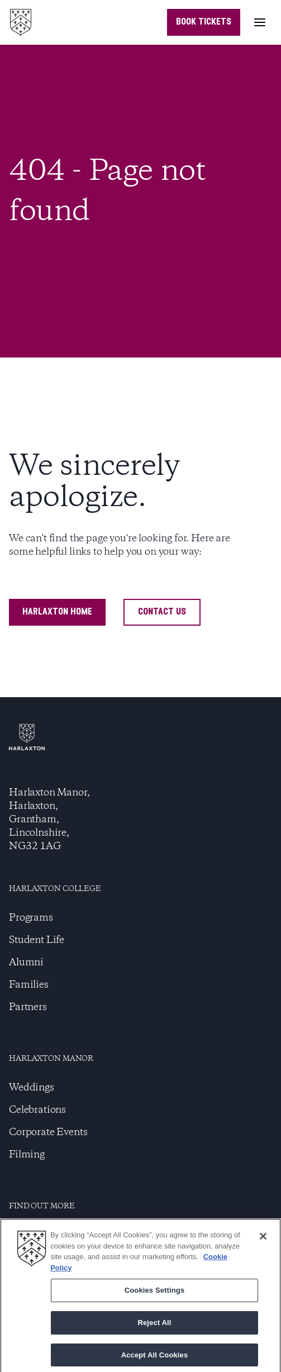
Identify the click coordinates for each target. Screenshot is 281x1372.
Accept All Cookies (154, 1357)
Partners (28, 1007)
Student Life (36, 940)
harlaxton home (57, 612)
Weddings (31, 1087)
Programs (31, 918)
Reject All (154, 1325)
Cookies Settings (155, 1293)
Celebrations (37, 1110)
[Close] (263, 1239)
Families (29, 985)
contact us (162, 612)
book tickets (203, 22)
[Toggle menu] (260, 22)
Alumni (26, 962)
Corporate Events (48, 1132)
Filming (27, 1154)
